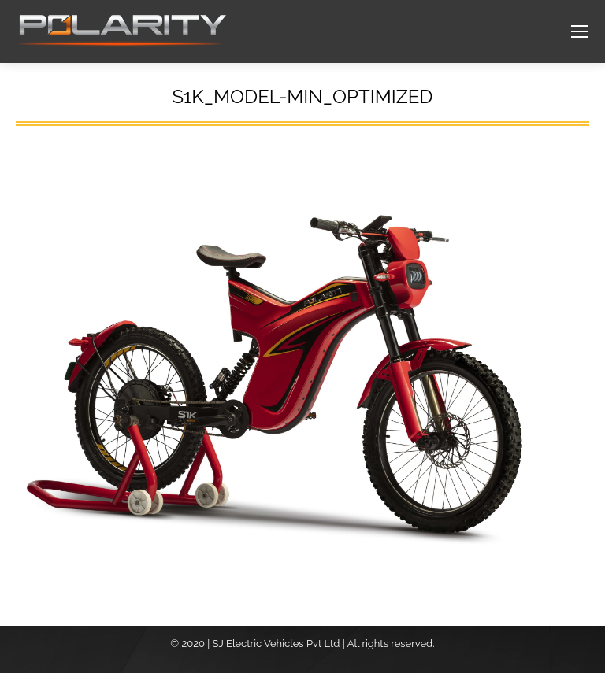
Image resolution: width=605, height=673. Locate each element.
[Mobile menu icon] (579, 31)
